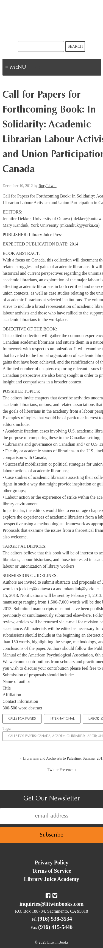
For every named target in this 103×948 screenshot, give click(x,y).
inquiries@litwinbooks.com (52, 904)
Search (75, 46)
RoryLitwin (47, 186)
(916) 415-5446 (55, 927)
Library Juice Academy (51, 879)
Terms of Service (51, 871)
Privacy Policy (51, 862)
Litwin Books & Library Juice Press (51, 20)
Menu (34, 68)
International (62, 718)
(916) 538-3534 (55, 919)
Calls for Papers (22, 718)
